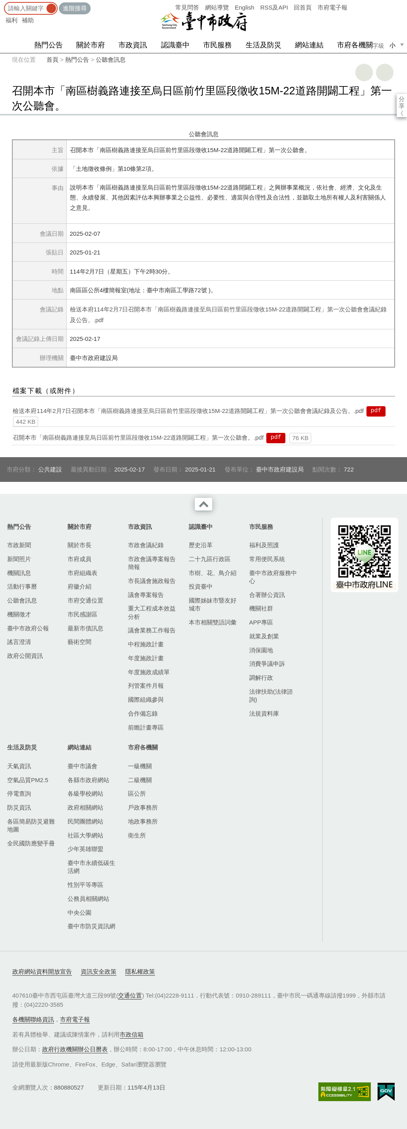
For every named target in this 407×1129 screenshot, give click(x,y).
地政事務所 (143, 821)
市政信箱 (131, 1034)
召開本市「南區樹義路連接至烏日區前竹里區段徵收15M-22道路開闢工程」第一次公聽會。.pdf (138, 437)
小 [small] (392, 45)
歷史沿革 (201, 545)
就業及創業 (264, 636)
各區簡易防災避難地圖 (31, 825)
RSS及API (274, 7)
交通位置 (130, 995)
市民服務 (217, 45)
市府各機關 (355, 45)
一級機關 (140, 766)
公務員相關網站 (88, 898)
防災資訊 (19, 807)
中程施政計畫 (146, 644)
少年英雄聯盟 (85, 848)
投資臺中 (201, 586)
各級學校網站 (85, 793)
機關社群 (261, 608)
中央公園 (79, 912)
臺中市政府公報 (28, 628)
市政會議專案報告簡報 (152, 563)
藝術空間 (79, 641)
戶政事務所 (143, 807)
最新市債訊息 (85, 628)
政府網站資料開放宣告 (42, 971)
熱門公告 (48, 45)
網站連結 (309, 45)
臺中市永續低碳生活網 (91, 866)
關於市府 (90, 45)
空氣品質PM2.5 (27, 780)
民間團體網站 (85, 821)
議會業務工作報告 (152, 630)
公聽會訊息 (111, 59)
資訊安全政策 (98, 971)
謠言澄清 (19, 641)
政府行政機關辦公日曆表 (75, 1049)
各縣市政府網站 (88, 780)
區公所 (137, 793)
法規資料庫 (264, 713)
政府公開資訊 (25, 655)
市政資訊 (132, 45)
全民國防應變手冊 (31, 843)
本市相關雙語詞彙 (212, 622)
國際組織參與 (146, 699)
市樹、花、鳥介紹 (212, 572)
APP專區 (261, 622)
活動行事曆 (22, 586)
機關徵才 (19, 614)
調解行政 (261, 677)
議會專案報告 (146, 594)
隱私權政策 (140, 971)
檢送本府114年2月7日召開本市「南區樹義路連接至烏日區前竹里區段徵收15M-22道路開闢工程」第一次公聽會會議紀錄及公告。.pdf (188, 410)
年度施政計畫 (146, 658)
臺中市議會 (82, 766)
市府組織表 (82, 572)
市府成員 (79, 559)
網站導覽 (217, 7)
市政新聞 (19, 545)
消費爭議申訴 (267, 663)
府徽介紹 (79, 586)
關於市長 (79, 545)
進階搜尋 (75, 8)
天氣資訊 (19, 766)
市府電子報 (332, 7)
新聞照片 (19, 559)
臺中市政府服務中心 (273, 576)
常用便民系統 (267, 559)
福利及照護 (264, 545)
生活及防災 (263, 45)
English (244, 7)
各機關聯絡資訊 (33, 1019)
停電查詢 (19, 793)
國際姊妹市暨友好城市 (212, 604)
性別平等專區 (85, 884)
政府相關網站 (85, 807)
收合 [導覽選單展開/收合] (203, 504)
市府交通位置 (85, 600)
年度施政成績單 (149, 672)
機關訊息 (19, 572)
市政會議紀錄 (146, 545)
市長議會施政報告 (152, 580)
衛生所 (137, 835)
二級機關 (140, 780)
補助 (28, 20)
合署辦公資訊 (267, 594)
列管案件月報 (146, 685)
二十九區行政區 (210, 559)
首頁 (52, 59)
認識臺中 (175, 45)
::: (2, 3)
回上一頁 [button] (384, 72)
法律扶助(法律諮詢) (271, 695)
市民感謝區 (82, 614)
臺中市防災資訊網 (91, 926)
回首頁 (303, 7)
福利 (11, 20)
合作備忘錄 (143, 713)
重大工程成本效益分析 (152, 612)
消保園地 (261, 650)
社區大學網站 (85, 835)
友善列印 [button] (364, 72)
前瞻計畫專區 (146, 727)
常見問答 (187, 7)
